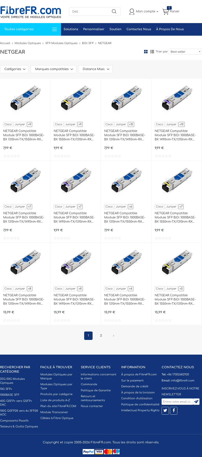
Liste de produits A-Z (55, 400)
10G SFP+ (6, 389)
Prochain (113, 336)
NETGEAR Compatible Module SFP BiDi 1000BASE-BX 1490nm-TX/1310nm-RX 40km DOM (74, 300)
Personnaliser (93, 29)
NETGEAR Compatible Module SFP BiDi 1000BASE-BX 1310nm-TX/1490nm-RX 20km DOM (23, 218)
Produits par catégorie (56, 394)
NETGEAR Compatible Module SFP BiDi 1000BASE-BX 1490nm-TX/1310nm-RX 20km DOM (74, 218)
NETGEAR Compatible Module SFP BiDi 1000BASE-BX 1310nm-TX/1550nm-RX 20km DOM (124, 218)
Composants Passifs (14, 420)
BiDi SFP (88, 43)
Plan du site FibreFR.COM (58, 406)
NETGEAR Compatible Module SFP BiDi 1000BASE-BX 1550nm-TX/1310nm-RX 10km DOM (74, 135)
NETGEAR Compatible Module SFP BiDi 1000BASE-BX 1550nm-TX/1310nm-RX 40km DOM (175, 300)
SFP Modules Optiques (61, 43)
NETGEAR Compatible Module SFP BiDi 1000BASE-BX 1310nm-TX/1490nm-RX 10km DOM (124, 135)
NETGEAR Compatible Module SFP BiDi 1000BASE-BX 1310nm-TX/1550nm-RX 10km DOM (23, 135)
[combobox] (185, 52)
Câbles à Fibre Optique (56, 418)
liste (152, 51)
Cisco (8, 124)
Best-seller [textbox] (178, 51)
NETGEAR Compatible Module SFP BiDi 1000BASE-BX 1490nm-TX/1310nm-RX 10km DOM (175, 135)
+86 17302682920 (178, 374)
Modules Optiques (28, 43)
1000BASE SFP (9, 394)
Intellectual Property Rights (140, 410)
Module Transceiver (54, 412)
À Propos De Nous (170, 29)
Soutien (115, 29)
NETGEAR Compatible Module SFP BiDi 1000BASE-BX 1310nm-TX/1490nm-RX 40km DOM (23, 300)
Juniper (20, 124)
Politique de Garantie (96, 390)
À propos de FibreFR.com (139, 374)
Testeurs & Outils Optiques (19, 426)
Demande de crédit (134, 386)
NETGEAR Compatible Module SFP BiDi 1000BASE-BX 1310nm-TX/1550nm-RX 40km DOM (124, 300)
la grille (146, 51)
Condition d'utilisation (136, 398)
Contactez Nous (138, 29)
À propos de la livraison (138, 392)
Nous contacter (92, 406)
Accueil (5, 43)
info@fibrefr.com (182, 380)
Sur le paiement (132, 380)
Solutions (71, 29)
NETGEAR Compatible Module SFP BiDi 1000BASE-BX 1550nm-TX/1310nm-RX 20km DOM (175, 218)
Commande (89, 384)
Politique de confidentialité (140, 404)
